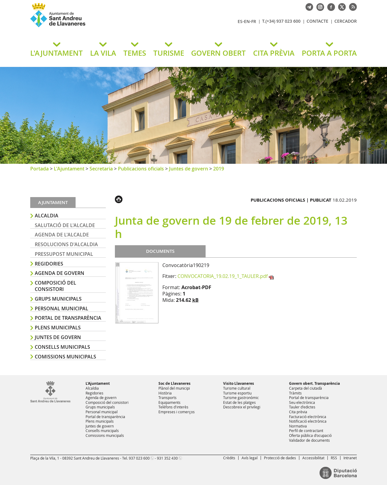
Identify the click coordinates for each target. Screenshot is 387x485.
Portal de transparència (68, 318)
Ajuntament (53, 202)
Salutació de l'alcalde (65, 225)
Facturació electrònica (307, 416)
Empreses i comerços (176, 411)
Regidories (49, 263)
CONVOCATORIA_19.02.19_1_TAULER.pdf (222, 276)
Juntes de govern (188, 168)
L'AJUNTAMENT (56, 53)
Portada (39, 168)
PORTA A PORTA (329, 53)
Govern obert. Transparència (314, 383)
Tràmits (295, 393)
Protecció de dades (280, 457)
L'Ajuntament (69, 168)
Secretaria (101, 168)
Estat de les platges (239, 402)
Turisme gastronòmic (241, 397)
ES (240, 21)
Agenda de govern (59, 273)
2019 (218, 168)
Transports (167, 397)
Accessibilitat (313, 457)
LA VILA (103, 53)
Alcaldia (46, 215)
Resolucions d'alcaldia (66, 244)
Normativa (298, 426)
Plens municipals (58, 327)
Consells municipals (62, 347)
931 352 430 (167, 458)
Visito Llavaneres (238, 383)
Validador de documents (309, 440)
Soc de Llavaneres (174, 383)
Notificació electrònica (308, 421)
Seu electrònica (302, 402)
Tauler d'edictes (302, 406)
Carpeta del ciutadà (305, 388)
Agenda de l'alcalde (62, 234)
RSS (334, 457)
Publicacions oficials (141, 168)
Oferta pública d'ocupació (310, 435)
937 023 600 (139, 458)
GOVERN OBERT (218, 53)
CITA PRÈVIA (273, 53)
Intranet (350, 457)
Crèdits (229, 457)
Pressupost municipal (64, 254)
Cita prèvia (298, 411)
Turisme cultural (236, 388)
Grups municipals (58, 298)
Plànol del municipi (174, 388)
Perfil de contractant (306, 430)
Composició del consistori (55, 285)
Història (165, 393)
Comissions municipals (65, 356)
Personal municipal (61, 308)
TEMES (134, 53)
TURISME (168, 53)
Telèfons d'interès (173, 406)
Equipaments (169, 402)
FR (253, 21)
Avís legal (250, 457)
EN (247, 21)
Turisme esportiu (237, 393)
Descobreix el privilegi (241, 406)
